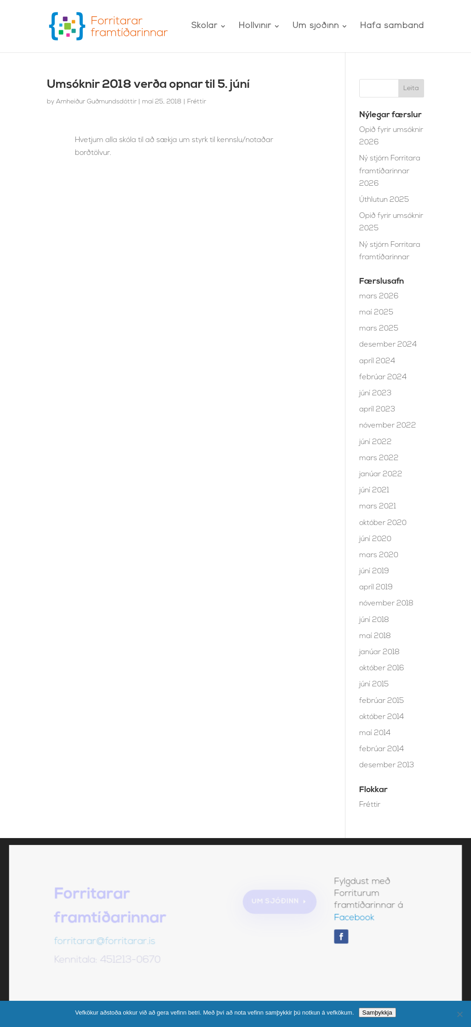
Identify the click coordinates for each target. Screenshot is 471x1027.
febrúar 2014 (381, 749)
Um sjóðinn (316, 26)
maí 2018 (375, 636)
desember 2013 (386, 765)
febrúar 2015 (381, 701)
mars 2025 (378, 328)
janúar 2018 (379, 652)
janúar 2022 (380, 474)
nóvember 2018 (386, 603)
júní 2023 (375, 393)
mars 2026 (379, 296)
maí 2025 (376, 312)
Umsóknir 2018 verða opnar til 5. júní (148, 85)
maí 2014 (375, 733)
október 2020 (383, 523)
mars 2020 (378, 555)
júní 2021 (374, 490)
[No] (459, 1014)
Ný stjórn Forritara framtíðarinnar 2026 (389, 171)
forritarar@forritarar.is (106, 942)
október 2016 (381, 668)
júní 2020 (375, 539)
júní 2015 (374, 684)
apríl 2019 (376, 587)
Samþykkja (377, 1012)
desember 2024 (388, 344)
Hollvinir (255, 26)
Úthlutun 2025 (384, 200)
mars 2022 (379, 458)
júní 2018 (374, 620)
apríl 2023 (377, 409)
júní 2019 (374, 571)
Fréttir (196, 101)
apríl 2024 (377, 361)
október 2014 (381, 717)
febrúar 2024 (383, 377)
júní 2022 (375, 442)
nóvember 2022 (387, 425)
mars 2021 (377, 506)
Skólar (204, 26)
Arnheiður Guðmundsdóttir (96, 101)
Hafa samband (392, 26)
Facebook (353, 918)
